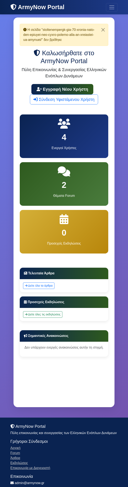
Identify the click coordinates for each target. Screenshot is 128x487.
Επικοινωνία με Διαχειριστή (30, 468)
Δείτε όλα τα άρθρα (39, 285)
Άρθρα (15, 458)
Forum (15, 453)
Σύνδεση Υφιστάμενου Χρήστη (63, 99)
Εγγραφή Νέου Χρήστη (62, 89)
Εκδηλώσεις (19, 463)
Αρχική (15, 448)
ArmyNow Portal (37, 7)
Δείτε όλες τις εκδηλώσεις (42, 314)
